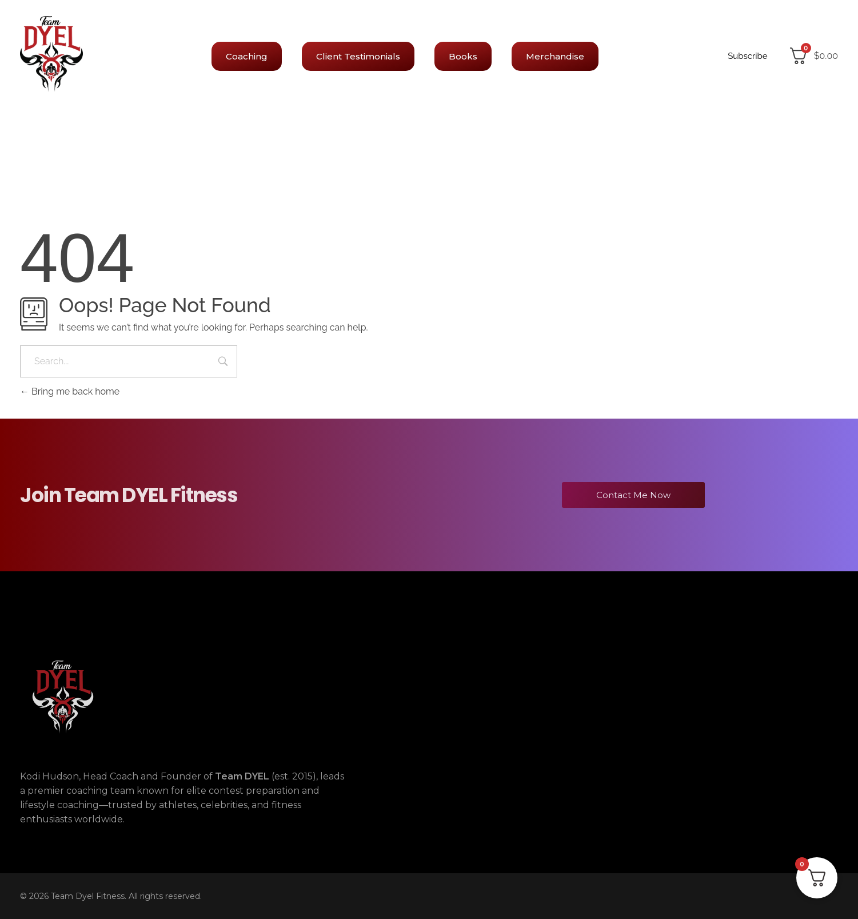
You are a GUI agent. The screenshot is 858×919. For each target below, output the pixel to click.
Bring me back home (69, 391)
